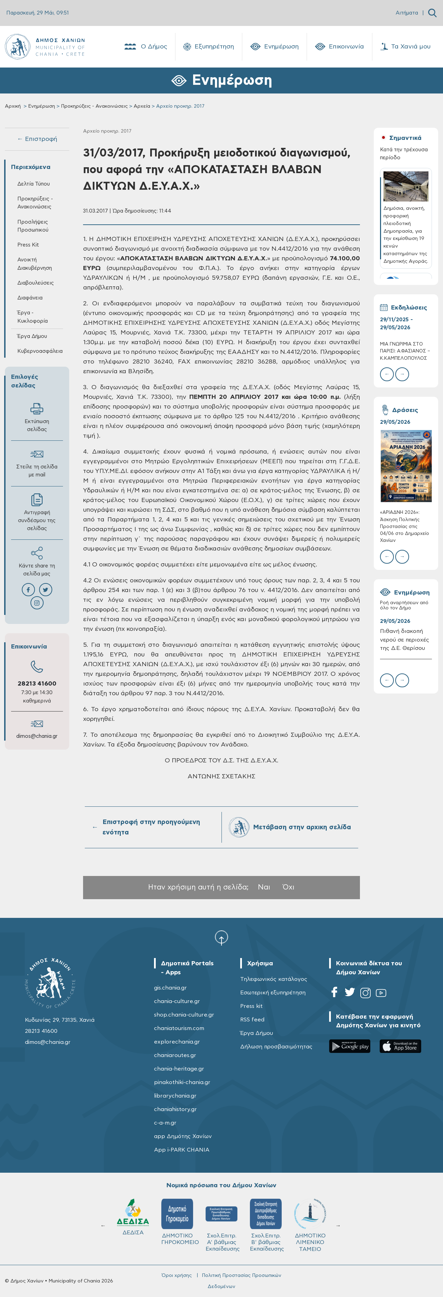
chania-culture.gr (177, 1001)
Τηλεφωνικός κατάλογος (273, 979)
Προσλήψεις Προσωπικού (32, 226)
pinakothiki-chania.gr (182, 1082)
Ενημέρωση (274, 47)
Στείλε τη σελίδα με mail (36, 462)
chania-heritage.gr (179, 1069)
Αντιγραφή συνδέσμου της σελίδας (37, 512)
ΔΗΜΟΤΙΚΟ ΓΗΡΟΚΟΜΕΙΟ (313, 1222)
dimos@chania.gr (36, 736)
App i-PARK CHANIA (181, 1150)
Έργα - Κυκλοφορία (32, 316)
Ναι (264, 887)
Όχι (289, 887)
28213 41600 (37, 684)
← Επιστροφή (37, 139)
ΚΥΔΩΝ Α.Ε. (221, 1219)
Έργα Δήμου (32, 336)
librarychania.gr (175, 1096)
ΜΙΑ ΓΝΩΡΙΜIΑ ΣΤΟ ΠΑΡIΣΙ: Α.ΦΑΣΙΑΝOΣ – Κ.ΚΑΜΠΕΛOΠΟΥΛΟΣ (405, 351)
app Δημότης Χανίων (183, 1136)
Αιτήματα (407, 13)
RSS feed (252, 1019)
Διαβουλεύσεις (35, 283)
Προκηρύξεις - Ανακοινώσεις (94, 106)
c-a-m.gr (165, 1123)
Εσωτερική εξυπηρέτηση (273, 992)
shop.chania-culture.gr (184, 1015)
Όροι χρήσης (177, 1275)
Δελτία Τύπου (33, 184)
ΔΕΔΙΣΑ (266, 1217)
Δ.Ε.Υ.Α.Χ (177, 1218)
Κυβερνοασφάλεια (40, 351)
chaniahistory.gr (175, 1109)
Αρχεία (142, 106)
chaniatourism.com (179, 1028)
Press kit (251, 1006)
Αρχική (13, 106)
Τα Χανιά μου (405, 47)
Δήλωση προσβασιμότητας (276, 1046)
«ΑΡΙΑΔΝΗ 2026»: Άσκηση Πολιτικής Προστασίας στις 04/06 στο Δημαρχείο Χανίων (404, 526)
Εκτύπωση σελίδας (37, 417)
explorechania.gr (177, 1042)
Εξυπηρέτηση (208, 47)
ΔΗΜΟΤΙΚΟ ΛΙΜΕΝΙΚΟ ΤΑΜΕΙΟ (133, 1225)
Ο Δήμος (145, 47)
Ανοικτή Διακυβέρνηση (34, 263)
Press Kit (28, 245)
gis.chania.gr (170, 988)
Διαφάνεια (30, 298)
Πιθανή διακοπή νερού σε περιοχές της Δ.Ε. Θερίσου (404, 639)
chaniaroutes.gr (175, 1055)
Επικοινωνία (339, 47)
